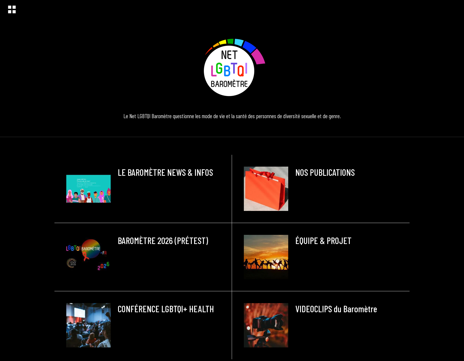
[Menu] (12, 9)
